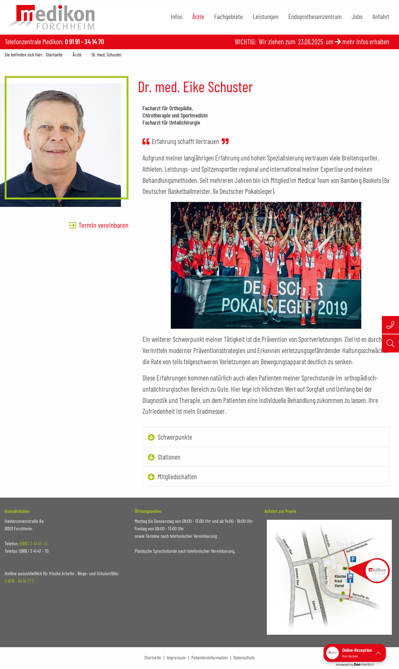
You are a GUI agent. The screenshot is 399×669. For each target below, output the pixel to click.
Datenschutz (244, 657)
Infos (176, 16)
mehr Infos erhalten (365, 41)
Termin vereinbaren (103, 224)
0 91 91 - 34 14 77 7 (19, 581)
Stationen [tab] (169, 457)
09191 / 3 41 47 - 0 (33, 543)
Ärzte (198, 16)
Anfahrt (381, 16)
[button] (355, 653)
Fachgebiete (228, 16)
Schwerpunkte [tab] (175, 437)
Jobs (357, 16)
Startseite (54, 54)
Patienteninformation (209, 657)
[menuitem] (176, 16)
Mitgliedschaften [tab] (177, 476)
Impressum (176, 657)
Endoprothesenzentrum (315, 16)
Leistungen (265, 16)
